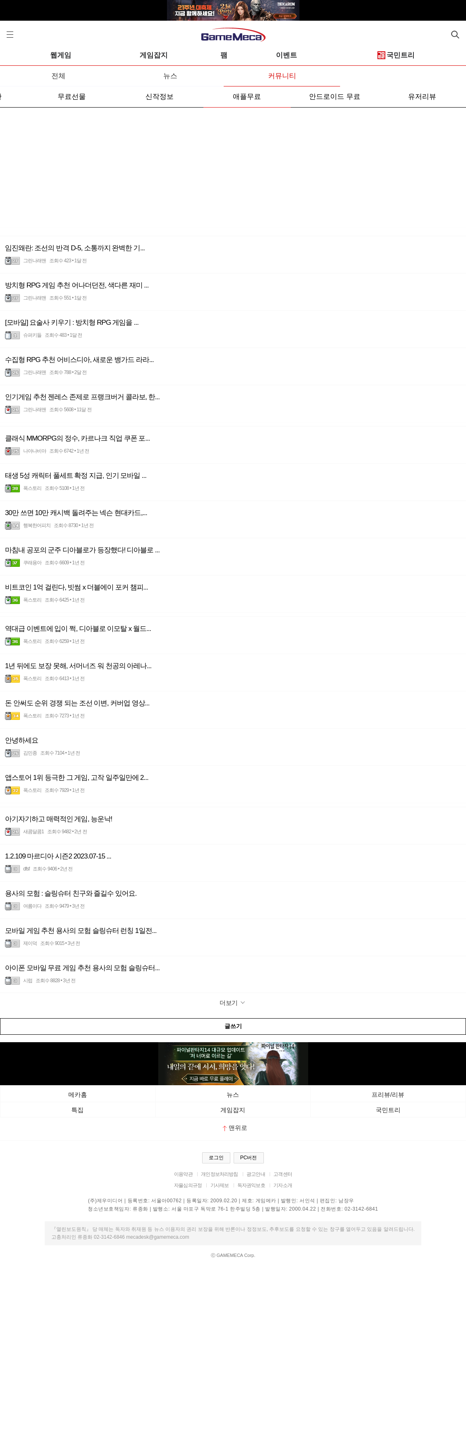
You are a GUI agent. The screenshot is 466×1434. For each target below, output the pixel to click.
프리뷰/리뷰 (388, 1094)
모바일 (46, 55)
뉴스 (170, 76)
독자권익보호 (251, 1185)
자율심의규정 (188, 1185)
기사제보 (219, 1185)
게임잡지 (233, 55)
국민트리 (388, 1109)
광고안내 (255, 1174)
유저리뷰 (422, 97)
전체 (58, 76)
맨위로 (235, 1127)
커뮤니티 (282, 76)
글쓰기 (233, 1026)
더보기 (233, 1002)
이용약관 (183, 1174)
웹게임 (139, 55)
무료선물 (72, 97)
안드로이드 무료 (334, 97)
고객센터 (282, 1174)
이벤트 (366, 55)
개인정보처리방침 (219, 1174)
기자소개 (282, 1185)
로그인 (216, 1158)
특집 (77, 1109)
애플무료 (247, 97)
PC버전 (248, 1158)
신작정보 (159, 97)
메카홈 (77, 1094)
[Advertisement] (233, 170)
